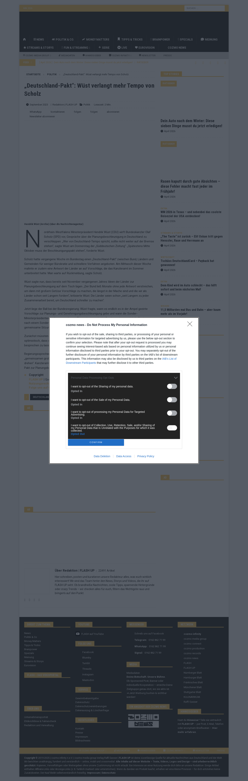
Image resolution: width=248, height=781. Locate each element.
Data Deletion (102, 456)
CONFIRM (96, 442)
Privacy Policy (145, 456)
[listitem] (124, 378)
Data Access (123, 456)
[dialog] (124, 391)
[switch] (172, 386)
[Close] (191, 325)
